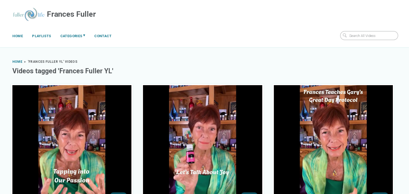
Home (17, 36)
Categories (72, 35)
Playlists (41, 36)
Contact (102, 36)
